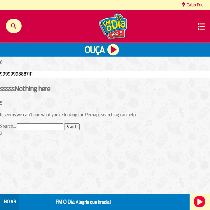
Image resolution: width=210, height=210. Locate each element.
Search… (8, 126)
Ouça (94, 50)
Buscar (14, 26)
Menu (201, 26)
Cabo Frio (195, 4)
